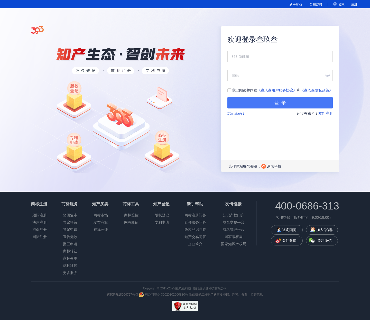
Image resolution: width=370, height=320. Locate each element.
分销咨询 (316, 4)
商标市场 (101, 215)
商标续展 (70, 265)
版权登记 (162, 215)
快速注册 (39, 222)
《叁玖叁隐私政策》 (316, 90)
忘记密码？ (236, 113)
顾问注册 (39, 215)
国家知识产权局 (233, 244)
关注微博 (289, 241)
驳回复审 (70, 215)
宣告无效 (70, 237)
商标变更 (70, 258)
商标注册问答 (195, 215)
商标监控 (131, 215)
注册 (354, 4)
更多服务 (70, 273)
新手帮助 (296, 4)
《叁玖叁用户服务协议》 (277, 90)
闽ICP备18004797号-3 (122, 294)
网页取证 (131, 222)
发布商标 (101, 222)
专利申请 (162, 222)
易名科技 (274, 166)
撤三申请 (70, 244)
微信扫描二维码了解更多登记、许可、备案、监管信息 (226, 294)
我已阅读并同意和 (280, 90)
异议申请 (70, 229)
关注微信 (324, 241)
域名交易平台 (233, 222)
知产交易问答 (195, 237)
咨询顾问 (289, 230)
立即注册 (325, 113)
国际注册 (39, 237)
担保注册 (39, 229)
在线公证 (101, 229)
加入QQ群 (324, 230)
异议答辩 (70, 222)
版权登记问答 (195, 229)
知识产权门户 (233, 215)
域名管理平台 (233, 229)
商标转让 (70, 251)
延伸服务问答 (195, 222)
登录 (342, 4)
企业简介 (195, 244)
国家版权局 (234, 237)
